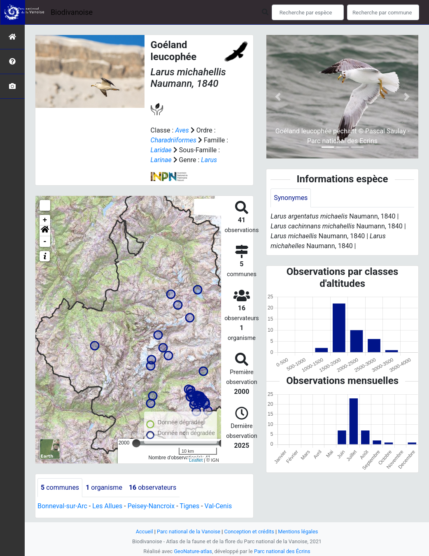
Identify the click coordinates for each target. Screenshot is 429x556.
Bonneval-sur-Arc (62, 506)
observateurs (152, 487)
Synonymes (291, 198)
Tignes (189, 506)
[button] (45, 231)
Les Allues (107, 506)
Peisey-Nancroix (151, 506)
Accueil (144, 531)
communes (60, 487)
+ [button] (45, 220)
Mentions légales (298, 531)
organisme (104, 487)
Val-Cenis (218, 506)
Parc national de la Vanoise (188, 531)
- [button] (45, 242)
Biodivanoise (72, 12)
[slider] (136, 443)
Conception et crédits (249, 531)
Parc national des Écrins (282, 551)
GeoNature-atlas (193, 551)
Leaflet (196, 460)
